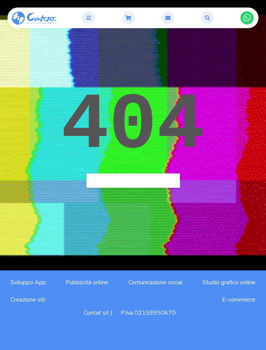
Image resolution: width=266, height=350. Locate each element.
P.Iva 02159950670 (148, 313)
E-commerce (238, 300)
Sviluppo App (28, 282)
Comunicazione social (155, 282)
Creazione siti (28, 300)
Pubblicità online (87, 282)
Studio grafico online (229, 282)
